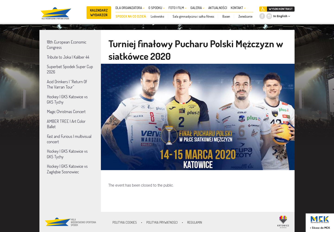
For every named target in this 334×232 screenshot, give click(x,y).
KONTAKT (238, 8)
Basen (226, 16)
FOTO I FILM (178, 8)
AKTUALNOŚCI (217, 8)
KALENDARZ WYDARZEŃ (99, 12)
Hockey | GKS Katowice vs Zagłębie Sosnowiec (67, 169)
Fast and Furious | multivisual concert (69, 139)
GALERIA (197, 8)
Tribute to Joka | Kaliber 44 (68, 57)
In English (280, 16)
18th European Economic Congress (66, 44)
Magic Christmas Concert (66, 111)
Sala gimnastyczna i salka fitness (193, 16)
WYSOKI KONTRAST (281, 9)
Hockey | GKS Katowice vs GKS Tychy (67, 99)
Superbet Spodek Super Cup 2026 (70, 69)
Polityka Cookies (124, 222)
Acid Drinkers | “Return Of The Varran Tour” (67, 84)
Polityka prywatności (162, 222)
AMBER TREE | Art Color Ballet (66, 124)
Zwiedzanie (245, 16)
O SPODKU (156, 8)
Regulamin (194, 222)
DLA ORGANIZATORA (130, 8)
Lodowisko (157, 16)
